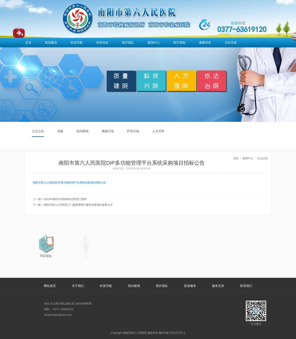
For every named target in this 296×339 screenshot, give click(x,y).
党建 (60, 131)
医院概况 (51, 42)
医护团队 (128, 42)
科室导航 (77, 42)
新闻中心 (154, 42)
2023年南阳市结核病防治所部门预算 (65, 199)
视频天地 (108, 131)
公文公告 (38, 131)
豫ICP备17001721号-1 (172, 332)
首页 (28, 42)
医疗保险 (179, 42)
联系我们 (246, 285)
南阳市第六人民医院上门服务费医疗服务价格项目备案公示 (78, 204)
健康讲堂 (205, 42)
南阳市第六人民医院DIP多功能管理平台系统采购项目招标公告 (69, 182)
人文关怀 (158, 131)
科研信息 (102, 42)
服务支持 (218, 285)
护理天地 (133, 131)
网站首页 (50, 285)
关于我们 (78, 285)
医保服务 (190, 285)
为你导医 (231, 42)
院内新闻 (82, 131)
